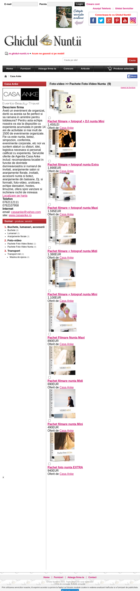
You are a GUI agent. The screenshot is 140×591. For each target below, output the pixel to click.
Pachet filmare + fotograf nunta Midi (72, 251)
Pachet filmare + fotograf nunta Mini (72, 294)
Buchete (11, 230)
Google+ (109, 20)
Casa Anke (15, 76)
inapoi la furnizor (128, 87)
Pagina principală (5, 76)
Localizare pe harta (15, 195)
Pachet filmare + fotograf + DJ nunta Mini (76, 121)
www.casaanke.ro (20, 215)
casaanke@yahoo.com (26, 212)
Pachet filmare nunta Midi (65, 380)
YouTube (125, 20)
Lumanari (12, 233)
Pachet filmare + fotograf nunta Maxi (73, 207)
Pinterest (117, 20)
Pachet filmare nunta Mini (65, 424)
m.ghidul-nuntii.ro (19, 53)
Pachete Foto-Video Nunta (20, 247)
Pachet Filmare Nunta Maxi (66, 337)
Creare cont (93, 4)
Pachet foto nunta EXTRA (65, 467)
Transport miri (14, 254)
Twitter (101, 20)
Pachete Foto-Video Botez (20, 243)
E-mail (7, 4)
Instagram (133, 20)
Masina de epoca (18, 257)
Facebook (93, 20)
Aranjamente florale (16, 236)
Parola (43, 4)
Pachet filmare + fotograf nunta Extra (73, 164)
